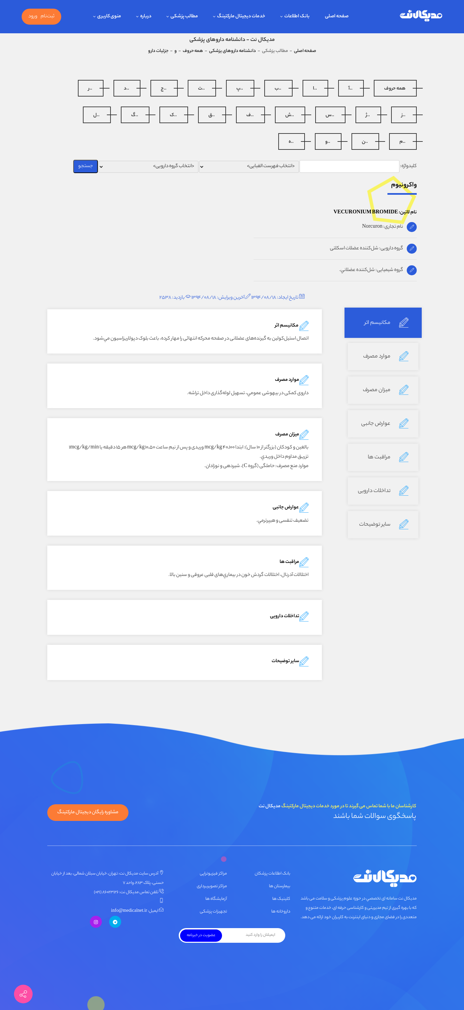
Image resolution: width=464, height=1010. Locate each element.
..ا (315, 89)
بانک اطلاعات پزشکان (272, 873)
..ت (201, 89)
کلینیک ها (281, 898)
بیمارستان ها (279, 886)
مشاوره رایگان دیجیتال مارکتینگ (87, 813)
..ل (96, 116)
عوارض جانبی (384, 423)
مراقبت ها (388, 457)
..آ (350, 89)
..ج (163, 89)
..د (126, 89)
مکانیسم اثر (386, 323)
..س (330, 116)
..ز (403, 116)
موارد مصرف (385, 356)
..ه (291, 142)
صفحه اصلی (305, 51)
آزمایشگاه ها (216, 898)
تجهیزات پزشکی (213, 911)
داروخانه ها (280, 911)
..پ (239, 89)
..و (327, 142)
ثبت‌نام (48, 17)
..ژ (368, 116)
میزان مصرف (385, 390)
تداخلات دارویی (383, 491)
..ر (90, 89)
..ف (250, 116)
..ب (278, 89)
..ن (365, 142)
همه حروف (394, 89)
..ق (211, 116)
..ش (289, 116)
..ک (173, 116)
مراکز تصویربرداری (212, 886)
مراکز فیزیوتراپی (213, 873)
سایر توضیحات (383, 524)
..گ (134, 116)
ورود (32, 17)
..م (402, 142)
